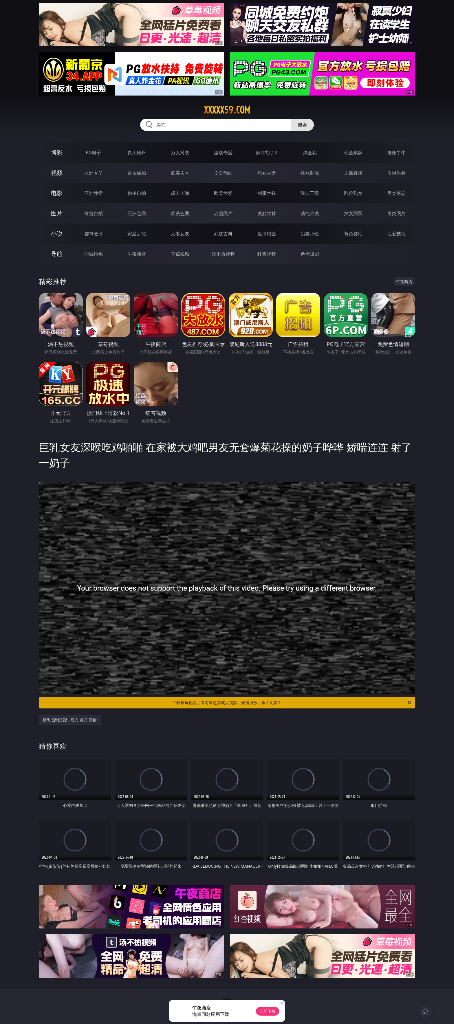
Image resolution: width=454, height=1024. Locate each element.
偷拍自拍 (136, 193)
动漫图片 (223, 213)
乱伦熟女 (353, 193)
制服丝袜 (266, 193)
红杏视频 (266, 254)
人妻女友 (180, 233)
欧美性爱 (223, 193)
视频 (57, 173)
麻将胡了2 (266, 152)
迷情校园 (266, 233)
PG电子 (93, 152)
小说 (57, 233)
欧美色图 (180, 213)
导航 (57, 254)
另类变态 (396, 193)
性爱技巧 (396, 233)
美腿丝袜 (266, 213)
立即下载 (267, 1011)
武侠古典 (223, 233)
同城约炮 (93, 254)
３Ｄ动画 (223, 173)
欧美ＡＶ (180, 173)
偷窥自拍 (93, 213)
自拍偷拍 (136, 173)
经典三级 (310, 193)
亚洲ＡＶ (93, 173)
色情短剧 (310, 254)
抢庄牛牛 (396, 152)
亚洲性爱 (93, 193)
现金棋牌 (353, 152)
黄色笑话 (353, 233)
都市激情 (93, 233)
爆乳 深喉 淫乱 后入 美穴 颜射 (70, 720)
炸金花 (310, 152)
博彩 (57, 152)
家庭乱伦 (136, 233)
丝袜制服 (310, 173)
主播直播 (353, 173)
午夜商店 (136, 254)
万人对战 (180, 152)
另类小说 (310, 233)
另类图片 (396, 213)
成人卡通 (180, 193)
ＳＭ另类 (396, 173)
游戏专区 (223, 152)
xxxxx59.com (227, 110)
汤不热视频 (223, 254)
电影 (57, 193)
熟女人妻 (266, 173)
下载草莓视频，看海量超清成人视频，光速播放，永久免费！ (292, 702)
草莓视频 (180, 254)
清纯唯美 (310, 213)
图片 (57, 213)
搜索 (302, 125)
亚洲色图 (136, 213)
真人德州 (136, 152)
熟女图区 (353, 213)
